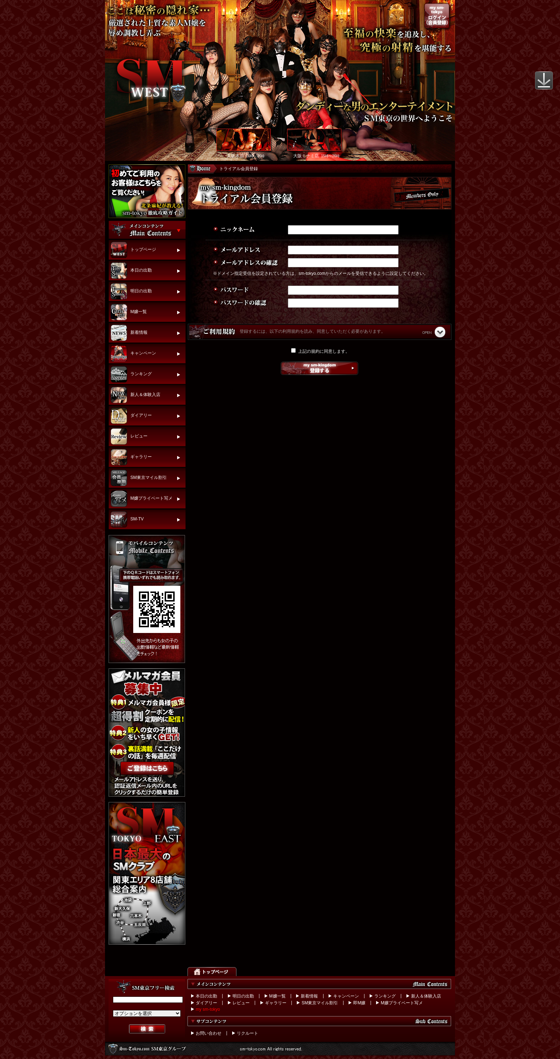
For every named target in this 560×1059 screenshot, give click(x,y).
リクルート (247, 1033)
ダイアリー (206, 1002)
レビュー (241, 1002)
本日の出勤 (206, 996)
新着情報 (309, 996)
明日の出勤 (243, 996)
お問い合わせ (208, 1033)
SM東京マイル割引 (319, 1002)
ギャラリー (275, 1002)
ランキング (385, 996)
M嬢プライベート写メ (402, 1002)
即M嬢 (359, 1002)
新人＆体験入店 (426, 996)
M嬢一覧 (277, 996)
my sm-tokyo (208, 1009)
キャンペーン (346, 996)
